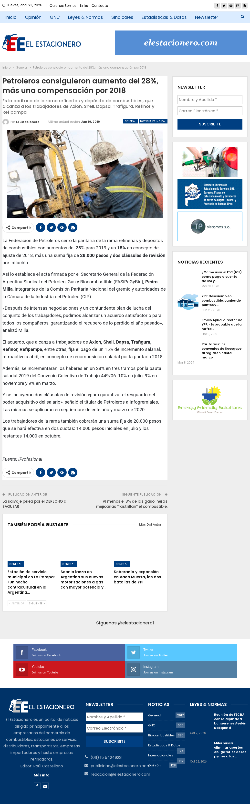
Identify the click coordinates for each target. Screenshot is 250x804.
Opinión (33, 17)
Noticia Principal (153, 121)
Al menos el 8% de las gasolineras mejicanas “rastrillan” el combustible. (131, 504)
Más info (42, 758)
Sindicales (122, 17)
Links (84, 5)
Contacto (100, 5)
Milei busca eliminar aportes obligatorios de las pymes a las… (230, 733)
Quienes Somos (63, 5)
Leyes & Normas (85, 17)
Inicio (11, 17)
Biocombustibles (161, 718)
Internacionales (160, 738)
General (130, 121)
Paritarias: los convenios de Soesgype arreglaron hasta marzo (221, 349)
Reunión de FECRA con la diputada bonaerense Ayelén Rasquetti (230, 704)
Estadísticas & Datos (164, 17)
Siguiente (37, 603)
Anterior (16, 603)
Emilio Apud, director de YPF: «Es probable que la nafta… (222, 323)
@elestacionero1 (136, 623)
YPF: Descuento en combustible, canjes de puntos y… (221, 299)
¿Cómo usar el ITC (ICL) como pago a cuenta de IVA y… (222, 275)
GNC (55, 17)
